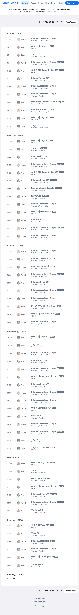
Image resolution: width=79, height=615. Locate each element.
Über (47, 3)
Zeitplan (25, 3)
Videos (33, 3)
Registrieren (72, 3)
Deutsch (39, 606)
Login (61, 3)
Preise (40, 3)
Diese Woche (71, 22)
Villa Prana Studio (11, 3)
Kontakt (54, 3)
